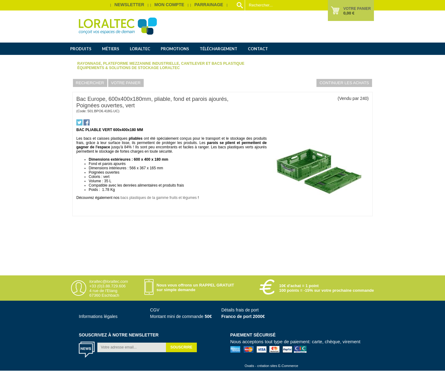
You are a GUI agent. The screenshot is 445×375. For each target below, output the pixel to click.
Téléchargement (218, 48)
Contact (258, 48)
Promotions (175, 48)
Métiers (110, 48)
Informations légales (98, 316)
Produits (80, 48)
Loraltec (140, 48)
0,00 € (348, 13)
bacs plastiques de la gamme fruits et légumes (159, 198)
